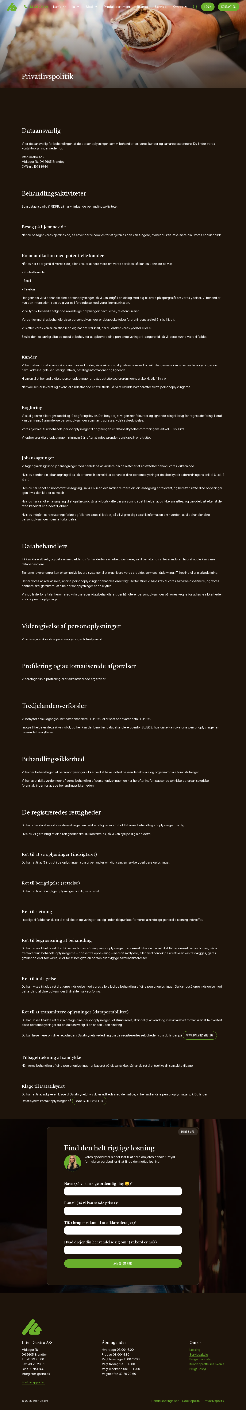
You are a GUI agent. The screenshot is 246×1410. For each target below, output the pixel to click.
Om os (178, 7)
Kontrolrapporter (33, 1382)
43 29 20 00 (38, 6)
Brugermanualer (200, 1359)
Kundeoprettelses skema (206, 1364)
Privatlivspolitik (214, 1401)
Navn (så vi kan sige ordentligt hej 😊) (98, 1184)
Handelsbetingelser (165, 1401)
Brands (142, 7)
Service (160, 7)
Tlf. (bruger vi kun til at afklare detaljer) (100, 1223)
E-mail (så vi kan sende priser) (91, 1203)
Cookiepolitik (191, 1401)
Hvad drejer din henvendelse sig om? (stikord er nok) (110, 1242)
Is (73, 7)
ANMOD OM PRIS (123, 1263)
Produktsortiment (117, 7)
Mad (89, 7)
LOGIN (207, 6)
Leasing (194, 1349)
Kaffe (57, 7)
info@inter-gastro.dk (36, 1374)
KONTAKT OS (228, 6)
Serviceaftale (198, 1354)
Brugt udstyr (197, 1369)
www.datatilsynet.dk (199, 1035)
